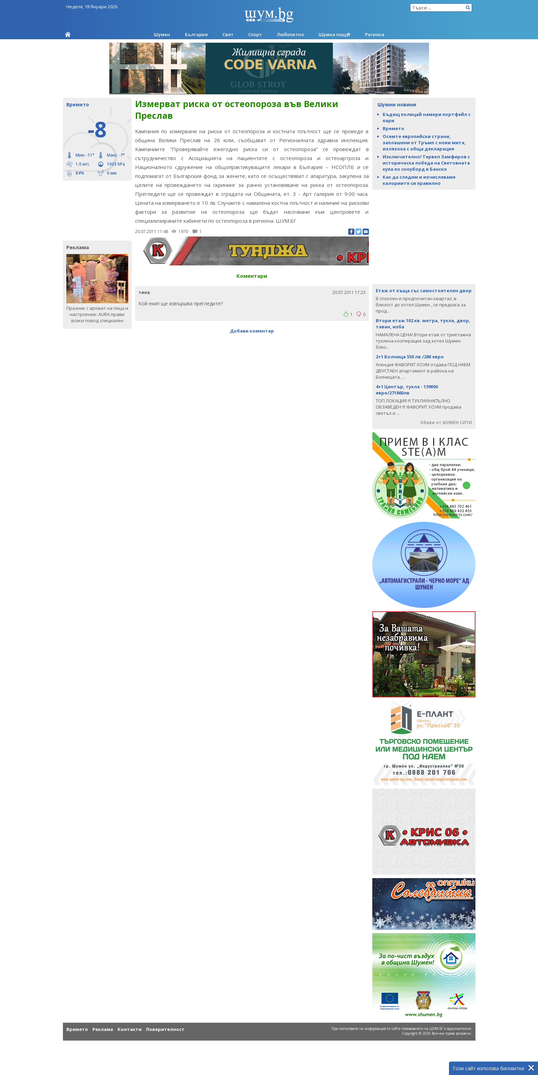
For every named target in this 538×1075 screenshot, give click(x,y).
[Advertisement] (94, 210)
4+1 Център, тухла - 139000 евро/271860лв (407, 389)
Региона (374, 34)
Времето (393, 128)
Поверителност (165, 1029)
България (196, 34)
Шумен (162, 34)
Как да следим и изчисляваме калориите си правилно (419, 180)
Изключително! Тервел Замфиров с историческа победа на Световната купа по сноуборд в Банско (426, 163)
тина (144, 292)
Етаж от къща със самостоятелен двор (424, 290)
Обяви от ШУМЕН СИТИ (446, 422)
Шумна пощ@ (334, 34)
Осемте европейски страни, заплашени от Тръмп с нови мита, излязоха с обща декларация (424, 142)
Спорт (255, 34)
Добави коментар (252, 331)
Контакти (130, 1029)
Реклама (102, 1029)
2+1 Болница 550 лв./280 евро (410, 357)
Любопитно (290, 34)
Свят (227, 34)
